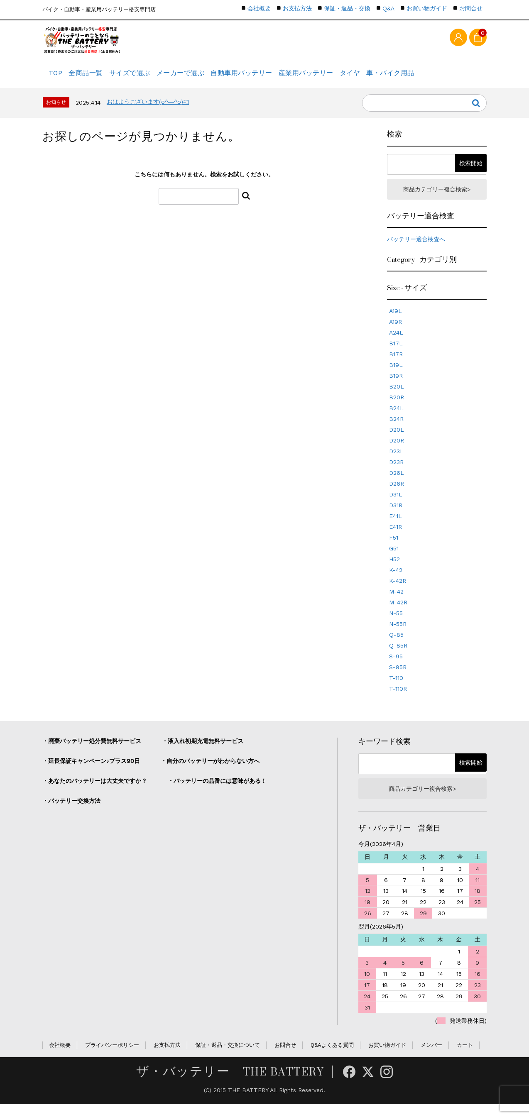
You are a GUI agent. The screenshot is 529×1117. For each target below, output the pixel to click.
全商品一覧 (97, 77)
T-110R (398, 699)
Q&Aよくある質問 (332, 1058)
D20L (396, 440)
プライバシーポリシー (112, 1058)
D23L (396, 461)
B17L (396, 353)
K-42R (397, 591)
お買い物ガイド (427, 8)
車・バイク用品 (445, 77)
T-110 (396, 688)
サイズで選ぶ (148, 77)
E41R (395, 537)
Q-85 (396, 645)
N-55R (398, 634)
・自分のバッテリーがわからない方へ (210, 771)
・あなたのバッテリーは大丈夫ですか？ (94, 791)
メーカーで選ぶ (206, 77)
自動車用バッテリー (274, 77)
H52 (394, 569)
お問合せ (470, 8)
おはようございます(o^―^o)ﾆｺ (148, 110)
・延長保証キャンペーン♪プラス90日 (91, 771)
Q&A (388, 8)
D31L (395, 504)
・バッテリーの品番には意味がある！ (217, 791)
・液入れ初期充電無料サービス (202, 751)
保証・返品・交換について (227, 1058)
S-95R (398, 677)
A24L (396, 343)
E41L (395, 526)
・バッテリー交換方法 (71, 811)
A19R (395, 332)
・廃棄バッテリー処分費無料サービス (91, 751)
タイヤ (397, 77)
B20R (396, 407)
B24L (396, 418)
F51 (393, 548)
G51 (394, 558)
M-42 (396, 602)
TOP (57, 77)
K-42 (395, 580)
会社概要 (259, 8)
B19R (396, 386)
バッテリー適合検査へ (416, 249)
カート (465, 1058)
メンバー (431, 1058)
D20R (396, 450)
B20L (396, 397)
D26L (396, 483)
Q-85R (398, 656)
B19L (396, 375)
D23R (396, 472)
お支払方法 (297, 8)
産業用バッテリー (345, 77)
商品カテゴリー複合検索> (436, 198)
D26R (396, 494)
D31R (395, 515)
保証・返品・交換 (347, 8)
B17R (396, 364)
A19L (395, 321)
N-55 (396, 623)
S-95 (396, 666)
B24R (396, 429)
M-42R (398, 612)
